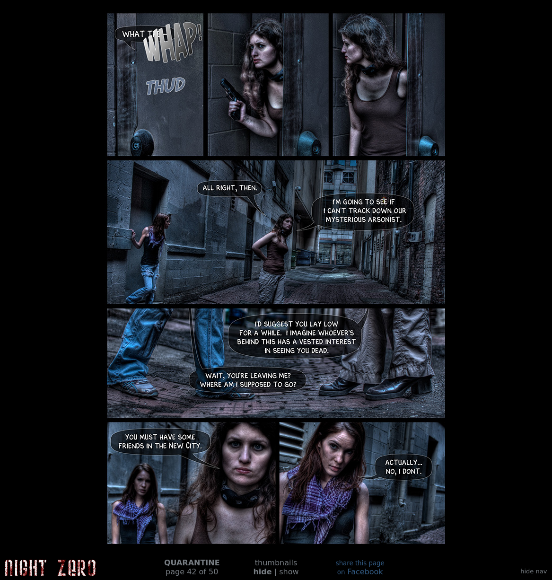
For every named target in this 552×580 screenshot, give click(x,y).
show (288, 571)
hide (262, 571)
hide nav (533, 571)
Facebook (360, 568)
